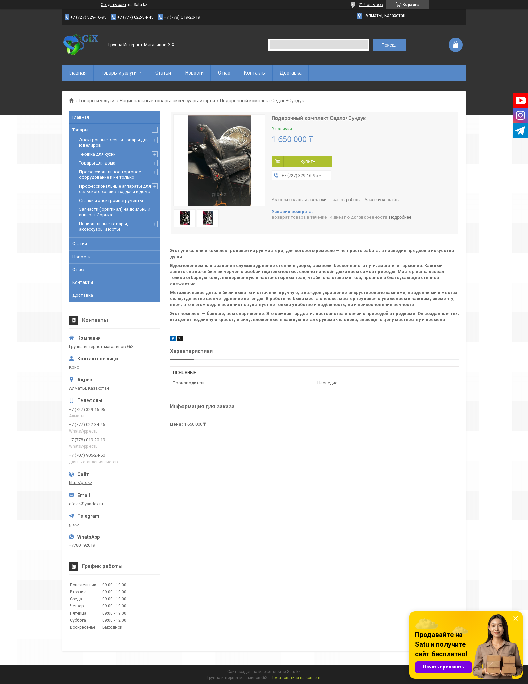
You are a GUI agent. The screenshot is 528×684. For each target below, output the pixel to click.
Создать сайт (113, 4)
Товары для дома (97, 163)
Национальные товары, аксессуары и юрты (167, 100)
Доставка (291, 73)
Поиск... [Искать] (390, 45)
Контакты (255, 73)
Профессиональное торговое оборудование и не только (110, 174)
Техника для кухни (97, 154)
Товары (80, 129)
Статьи (163, 73)
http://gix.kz (80, 482)
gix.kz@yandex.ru (86, 503)
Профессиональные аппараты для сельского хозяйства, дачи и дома (115, 189)
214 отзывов (371, 4)
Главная (78, 73)
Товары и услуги (119, 73)
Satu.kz (294, 671)
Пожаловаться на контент (296, 677)
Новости (194, 73)
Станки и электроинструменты (111, 200)
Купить (308, 161)
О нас (224, 73)
